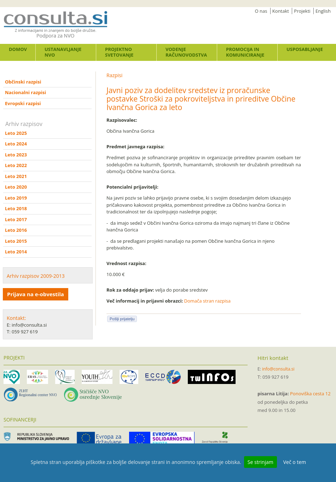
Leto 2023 (16, 154)
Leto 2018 (16, 208)
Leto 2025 (16, 133)
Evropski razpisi (23, 103)
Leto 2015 (16, 241)
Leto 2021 (16, 176)
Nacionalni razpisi (25, 92)
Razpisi (114, 75)
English (323, 11)
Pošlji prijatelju (122, 319)
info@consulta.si (278, 369)
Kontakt (280, 11)
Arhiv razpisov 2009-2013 (36, 275)
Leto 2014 (16, 251)
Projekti (302, 11)
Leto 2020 (16, 187)
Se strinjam (260, 462)
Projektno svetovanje (119, 52)
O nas (261, 11)
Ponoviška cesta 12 (310, 393)
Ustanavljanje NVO (63, 52)
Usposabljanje (304, 49)
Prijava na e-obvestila (35, 294)
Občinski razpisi (23, 82)
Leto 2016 (16, 230)
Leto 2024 (16, 143)
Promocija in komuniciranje (245, 52)
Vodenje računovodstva (186, 52)
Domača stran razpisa (207, 301)
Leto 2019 (16, 198)
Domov (18, 49)
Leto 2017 (16, 219)
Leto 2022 (16, 165)
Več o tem (294, 462)
